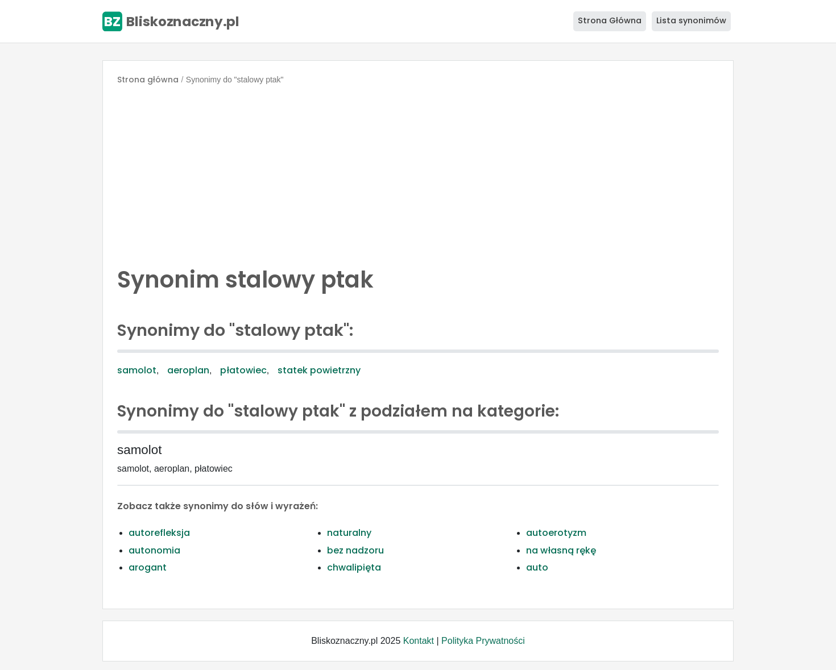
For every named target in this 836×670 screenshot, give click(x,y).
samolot (136, 370)
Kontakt (418, 641)
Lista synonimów (691, 20)
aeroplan (188, 370)
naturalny (349, 532)
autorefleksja (159, 532)
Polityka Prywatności (483, 641)
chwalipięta (354, 567)
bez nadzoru (355, 550)
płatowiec (243, 370)
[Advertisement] (418, 172)
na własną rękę (561, 550)
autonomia (154, 550)
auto (537, 567)
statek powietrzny (319, 370)
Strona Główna (610, 20)
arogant (148, 567)
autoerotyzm (556, 532)
